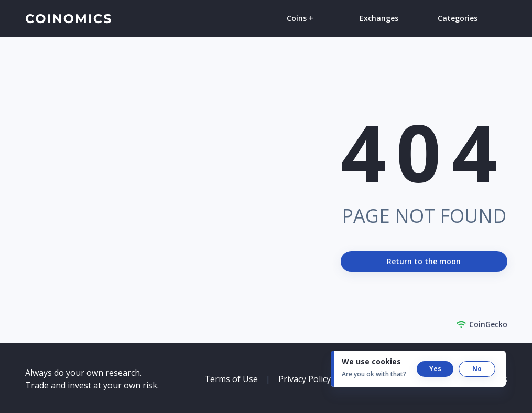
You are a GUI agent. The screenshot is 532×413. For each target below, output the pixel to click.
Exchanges (379, 18)
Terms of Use (231, 379)
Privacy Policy (304, 379)
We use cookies (371, 361)
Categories (457, 18)
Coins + (300, 18)
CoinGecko (481, 324)
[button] (435, 369)
